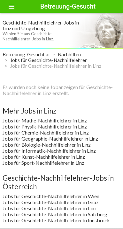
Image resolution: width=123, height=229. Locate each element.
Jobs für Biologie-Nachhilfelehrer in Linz (47, 145)
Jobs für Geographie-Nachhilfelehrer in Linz (50, 138)
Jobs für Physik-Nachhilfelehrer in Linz (45, 126)
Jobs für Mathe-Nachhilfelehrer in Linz (45, 120)
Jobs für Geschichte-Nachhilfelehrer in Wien (51, 196)
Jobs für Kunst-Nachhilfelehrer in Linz (44, 157)
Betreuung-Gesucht (68, 6)
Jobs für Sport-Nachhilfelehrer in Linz (43, 163)
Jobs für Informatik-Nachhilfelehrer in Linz (49, 151)
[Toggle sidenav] (11, 6)
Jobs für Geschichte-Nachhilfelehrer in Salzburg (55, 214)
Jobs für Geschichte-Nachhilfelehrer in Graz (51, 202)
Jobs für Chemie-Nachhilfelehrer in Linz (46, 132)
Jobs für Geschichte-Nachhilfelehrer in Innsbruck (56, 220)
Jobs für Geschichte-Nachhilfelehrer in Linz (50, 208)
